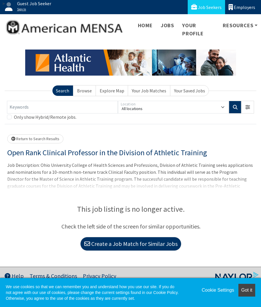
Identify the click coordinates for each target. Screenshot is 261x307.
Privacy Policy (99, 275)
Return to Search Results (35, 138)
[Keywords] (62, 107)
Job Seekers (206, 7)
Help (14, 275)
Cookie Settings (218, 290)
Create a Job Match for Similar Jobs (131, 243)
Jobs (167, 25)
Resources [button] (238, 25)
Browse (84, 91)
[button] (247, 107)
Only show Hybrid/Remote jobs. (45, 117)
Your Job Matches (149, 91)
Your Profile (193, 29)
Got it (246, 290)
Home (145, 25)
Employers (242, 7)
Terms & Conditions (53, 275)
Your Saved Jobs (189, 91)
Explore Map (112, 91)
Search (62, 91)
